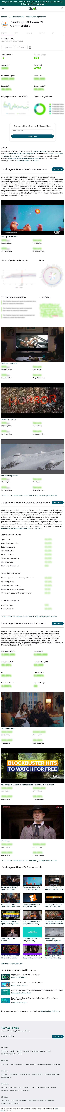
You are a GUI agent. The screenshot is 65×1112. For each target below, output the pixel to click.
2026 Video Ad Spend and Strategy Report (27, 982)
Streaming (34, 1051)
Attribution (41, 1064)
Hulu (48, 154)
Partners (51, 1100)
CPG (48, 1051)
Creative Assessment (17, 1064)
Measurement (30, 1064)
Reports (4, 1087)
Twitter (26, 161)
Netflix (53, 154)
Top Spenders (13, 1074)
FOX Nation (59, 154)
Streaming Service (28, 158)
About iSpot (5, 1100)
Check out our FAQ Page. (50, 1011)
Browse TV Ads (25, 1074)
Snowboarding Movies (9, 476)
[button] (16, 47)
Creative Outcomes (42, 1087)
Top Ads (4, 1074)
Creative (16, 33)
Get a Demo (58, 169)
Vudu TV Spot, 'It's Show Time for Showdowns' (10, 957)
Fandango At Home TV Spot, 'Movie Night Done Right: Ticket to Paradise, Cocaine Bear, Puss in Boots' (10, 922)
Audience (29, 33)
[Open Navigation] (3, 8)
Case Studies (13, 1087)
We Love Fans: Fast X (9, 363)
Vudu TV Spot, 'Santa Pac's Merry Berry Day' (53, 957)
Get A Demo (32, 136)
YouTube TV (19, 156)
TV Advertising (25, 1090)
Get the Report (38, 4)
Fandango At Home (39, 151)
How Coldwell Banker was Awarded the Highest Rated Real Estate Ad (37, 990)
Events (53, 1087)
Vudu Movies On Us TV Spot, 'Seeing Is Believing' (32, 957)
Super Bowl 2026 (37, 1074)
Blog (20, 1087)
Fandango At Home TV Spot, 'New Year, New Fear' (53, 905)
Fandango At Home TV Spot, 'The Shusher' (9, 888)
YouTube (35, 161)
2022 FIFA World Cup (52, 1074)
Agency (27, 1051)
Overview (4, 33)
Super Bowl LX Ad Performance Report (25, 975)
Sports (42, 1051)
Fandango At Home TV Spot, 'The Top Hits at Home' (31, 888)
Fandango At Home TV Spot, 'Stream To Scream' (54, 922)
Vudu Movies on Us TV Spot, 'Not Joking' (31, 940)
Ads (53, 33)
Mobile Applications (14, 158)
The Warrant (6, 841)
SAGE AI (19, 1054)
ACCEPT (9, 1110)
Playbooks (4, 1090)
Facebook (20, 161)
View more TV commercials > (12, 964)
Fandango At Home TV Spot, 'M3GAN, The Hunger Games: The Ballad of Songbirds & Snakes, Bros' (31, 905)
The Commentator (8, 729)
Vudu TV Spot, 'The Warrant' (8, 940)
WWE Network (6, 156)
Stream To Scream (8, 419)
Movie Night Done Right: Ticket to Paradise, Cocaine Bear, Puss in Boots (28, 785)
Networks (19, 1051)
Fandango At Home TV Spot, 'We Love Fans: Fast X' (54, 888)
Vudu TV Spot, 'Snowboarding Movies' (53, 940)
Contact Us (42, 1100)
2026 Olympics (6, 1077)
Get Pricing (15, 1103)
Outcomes (42, 33)
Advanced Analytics (53, 1064)
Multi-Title (38, 158)
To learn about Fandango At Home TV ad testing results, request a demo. (29, 495)
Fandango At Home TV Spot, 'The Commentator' (10, 905)
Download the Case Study (21, 993)
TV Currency (14, 1090)
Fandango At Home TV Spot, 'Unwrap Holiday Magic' (31, 922)
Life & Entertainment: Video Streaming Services (20, 154)
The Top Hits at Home (9, 237)
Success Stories (29, 1087)
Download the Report (19, 977)
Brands (12, 1051)
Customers (15, 1100)
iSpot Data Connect (8, 1054)
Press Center (32, 1100)
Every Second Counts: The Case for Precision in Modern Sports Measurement (34, 999)
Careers (23, 1100)
